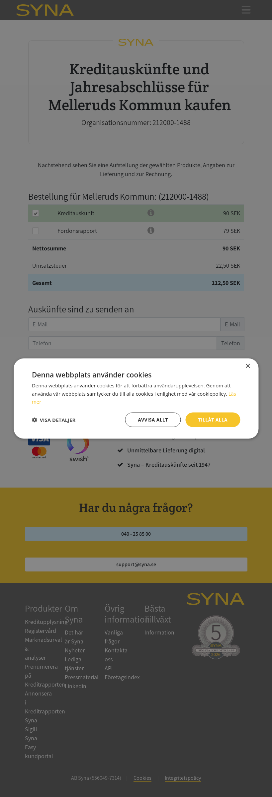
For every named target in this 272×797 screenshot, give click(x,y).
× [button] (247, 366)
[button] (53, 420)
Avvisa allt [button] (152, 419)
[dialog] (136, 398)
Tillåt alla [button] (213, 419)
